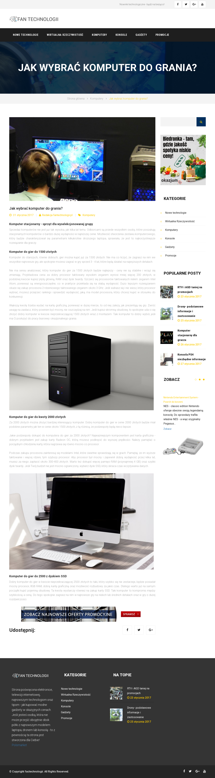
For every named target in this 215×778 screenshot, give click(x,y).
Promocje (162, 34)
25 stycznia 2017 (189, 320)
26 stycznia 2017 (189, 344)
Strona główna (75, 98)
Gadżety (141, 34)
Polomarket (19, 745)
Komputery (99, 34)
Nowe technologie (25, 34)
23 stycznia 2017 (189, 296)
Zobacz (167, 429)
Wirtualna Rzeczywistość (65, 34)
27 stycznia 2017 (189, 363)
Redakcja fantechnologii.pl (56, 215)
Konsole (121, 34)
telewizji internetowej (26, 694)
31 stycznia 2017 (21, 215)
